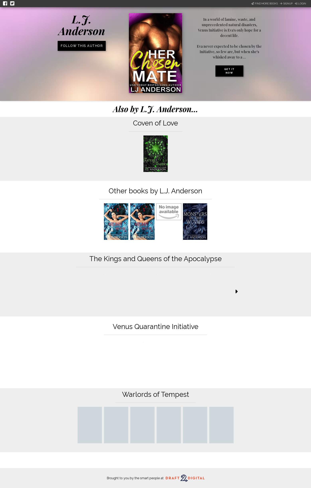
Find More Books (264, 3)
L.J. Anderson (81, 25)
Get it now (229, 71)
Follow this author (82, 46)
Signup (286, 3)
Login (300, 3)
